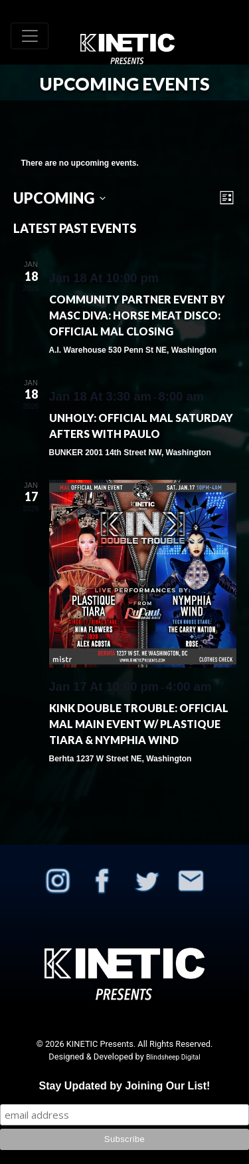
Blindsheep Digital (173, 1057)
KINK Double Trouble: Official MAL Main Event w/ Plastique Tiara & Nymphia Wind (138, 723)
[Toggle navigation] (29, 36)
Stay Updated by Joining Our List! (124, 1085)
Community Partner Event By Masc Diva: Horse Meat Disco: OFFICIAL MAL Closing (137, 315)
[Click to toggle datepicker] (59, 198)
